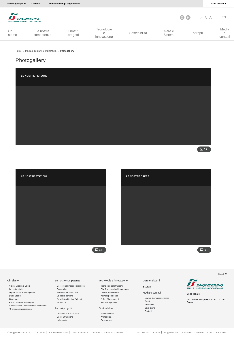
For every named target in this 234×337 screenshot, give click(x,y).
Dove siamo (150, 308)
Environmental (107, 313)
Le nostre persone (65, 296)
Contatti (148, 311)
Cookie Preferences (217, 332)
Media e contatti (33, 51)
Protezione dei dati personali (86, 332)
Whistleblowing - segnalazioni (64, 3)
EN (224, 17)
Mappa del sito (171, 332)
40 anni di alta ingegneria (20, 309)
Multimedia (50, 51)
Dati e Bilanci (15, 296)
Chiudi (221, 274)
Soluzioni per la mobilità (67, 292)
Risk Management (109, 302)
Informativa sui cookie (192, 332)
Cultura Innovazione (110, 292)
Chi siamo (12, 33)
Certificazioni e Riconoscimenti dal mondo (27, 306)
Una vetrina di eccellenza (68, 313)
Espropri (197, 33)
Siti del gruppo (15, 3)
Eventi (147, 301)
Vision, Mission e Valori (19, 286)
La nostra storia (16, 289)
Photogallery (67, 51)
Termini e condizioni (58, 332)
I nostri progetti (73, 33)
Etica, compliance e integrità (21, 302)
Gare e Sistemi (168, 33)
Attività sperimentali (109, 296)
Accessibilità (143, 332)
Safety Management (110, 299)
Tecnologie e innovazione (104, 33)
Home (19, 51)
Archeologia (106, 317)
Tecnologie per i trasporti (112, 286)
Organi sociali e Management (22, 292)
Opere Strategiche (65, 317)
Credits (156, 332)
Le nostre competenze (42, 33)
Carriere (35, 3)
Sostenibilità (138, 33)
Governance (14, 299)
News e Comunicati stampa (157, 298)
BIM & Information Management (115, 289)
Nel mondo (62, 320)
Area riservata (218, 3)
